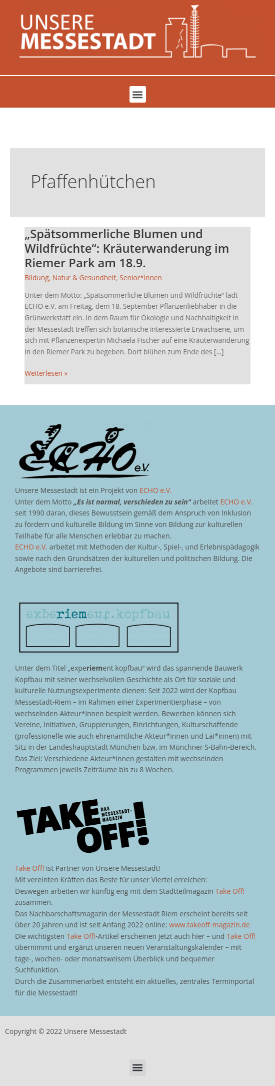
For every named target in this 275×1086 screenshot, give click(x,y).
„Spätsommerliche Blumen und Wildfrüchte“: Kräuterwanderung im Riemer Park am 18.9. (126, 248)
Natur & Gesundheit (84, 277)
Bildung (36, 277)
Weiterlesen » (46, 373)
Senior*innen (141, 277)
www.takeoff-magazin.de (209, 924)
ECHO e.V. (156, 490)
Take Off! (29, 868)
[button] (138, 94)
